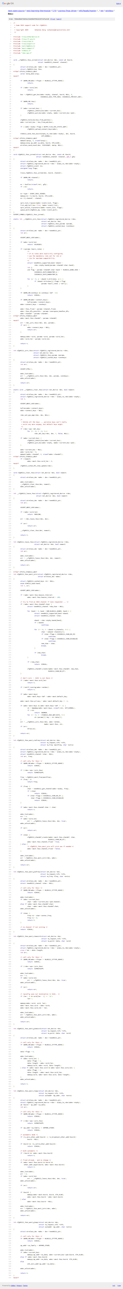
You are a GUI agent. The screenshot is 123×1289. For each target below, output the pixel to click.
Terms (25, 1286)
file (53, 19)
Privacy (19, 1286)
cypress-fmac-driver (67, 10)
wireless (109, 10)
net (102, 10)
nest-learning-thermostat (38, 10)
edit (59, 19)
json (119, 1285)
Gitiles (13, 1286)
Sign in (118, 3)
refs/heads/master (87, 10)
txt (114, 1285)
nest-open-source (16, 10)
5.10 (54, 10)
